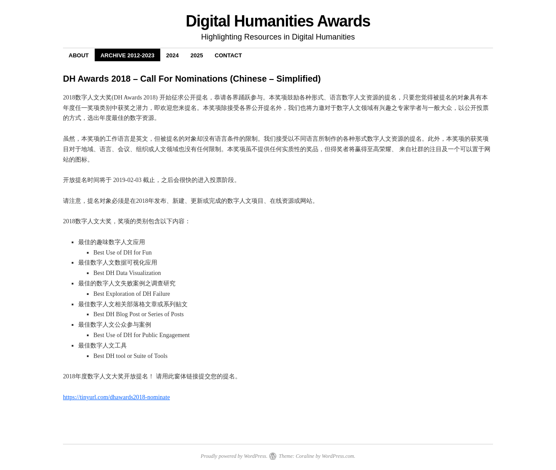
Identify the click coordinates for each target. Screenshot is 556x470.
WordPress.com (338, 456)
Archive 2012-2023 (127, 55)
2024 (172, 55)
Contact (228, 55)
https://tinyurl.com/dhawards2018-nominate (116, 397)
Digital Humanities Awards (277, 21)
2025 (196, 55)
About (79, 55)
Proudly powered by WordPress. (234, 456)
